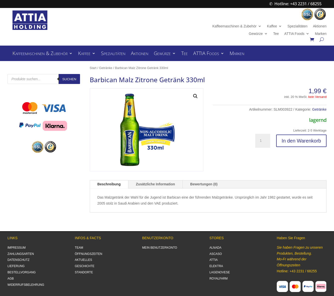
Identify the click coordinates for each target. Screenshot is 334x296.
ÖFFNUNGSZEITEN (88, 254)
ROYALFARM (218, 278)
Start (93, 68)
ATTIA (213, 260)
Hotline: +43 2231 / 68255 (298, 3)
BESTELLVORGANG (21, 272)
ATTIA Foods (294, 34)
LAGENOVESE (219, 272)
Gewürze (256, 34)
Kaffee (272, 26)
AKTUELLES (83, 260)
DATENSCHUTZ (18, 260)
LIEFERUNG (16, 266)
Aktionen (319, 26)
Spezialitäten (297, 26)
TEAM (79, 247)
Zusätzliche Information (155, 184)
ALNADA (215, 247)
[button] (195, 96)
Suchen (69, 79)
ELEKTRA (216, 266)
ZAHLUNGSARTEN (20, 254)
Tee (276, 34)
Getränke (105, 68)
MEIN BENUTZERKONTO (159, 247)
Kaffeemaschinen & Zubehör (234, 26)
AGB (10, 278)
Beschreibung (109, 184)
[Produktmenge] (262, 141)
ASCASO (215, 254)
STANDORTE (84, 272)
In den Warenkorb (301, 141)
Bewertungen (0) (204, 184)
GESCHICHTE (84, 266)
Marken (321, 34)
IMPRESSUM (16, 247)
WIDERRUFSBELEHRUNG (25, 285)
